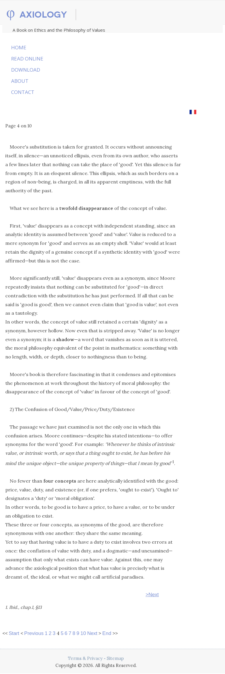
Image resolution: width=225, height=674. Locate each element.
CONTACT (22, 92)
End (106, 633)
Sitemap (115, 658)
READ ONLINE (27, 58)
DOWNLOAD (25, 69)
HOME (18, 47)
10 (83, 633)
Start (14, 633)
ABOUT (19, 80)
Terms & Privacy (85, 658)
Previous (34, 633)
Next (92, 633)
